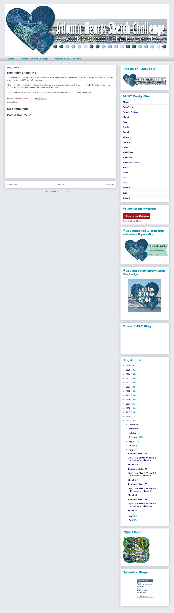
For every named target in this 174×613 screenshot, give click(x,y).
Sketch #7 (132, 495)
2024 (128, 374)
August (132, 441)
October (133, 433)
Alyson (126, 102)
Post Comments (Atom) (66, 191)
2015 (128, 412)
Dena (125, 122)
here (56, 87)
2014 (128, 416)
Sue (124, 178)
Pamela (126, 172)
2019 (128, 395)
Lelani (126, 147)
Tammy (126, 188)
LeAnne (126, 142)
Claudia (126, 117)
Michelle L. (128, 157)
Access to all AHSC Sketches (68, 59)
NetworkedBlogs (142, 580)
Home (11, 59)
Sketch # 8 (133, 480)
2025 (128, 370)
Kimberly (127, 137)
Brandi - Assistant (131, 112)
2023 (128, 378)
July (131, 446)
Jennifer (126, 127)
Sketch (144, 591)
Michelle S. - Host (131, 162)
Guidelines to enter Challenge (34, 59)
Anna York (128, 107)
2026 (128, 366)
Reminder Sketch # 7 (137, 484)
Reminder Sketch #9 (137, 453)
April (131, 520)
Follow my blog (144, 596)
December (134, 424)
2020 (128, 391)
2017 (128, 404)
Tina (125, 193)
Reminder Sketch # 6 (137, 499)
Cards (139, 591)
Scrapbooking (141, 592)
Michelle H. (128, 152)
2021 (128, 387)
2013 (128, 421)
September (134, 437)
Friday (15, 102)
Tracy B (126, 198)
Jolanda (126, 132)
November (134, 429)
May (131, 516)
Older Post (109, 184)
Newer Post (12, 184)
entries (46, 85)
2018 (128, 399)
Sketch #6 (132, 510)
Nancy (126, 167)
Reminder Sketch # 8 (137, 469)
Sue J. (125, 183)
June (131, 450)
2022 (128, 383)
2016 (128, 408)
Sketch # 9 (133, 464)
